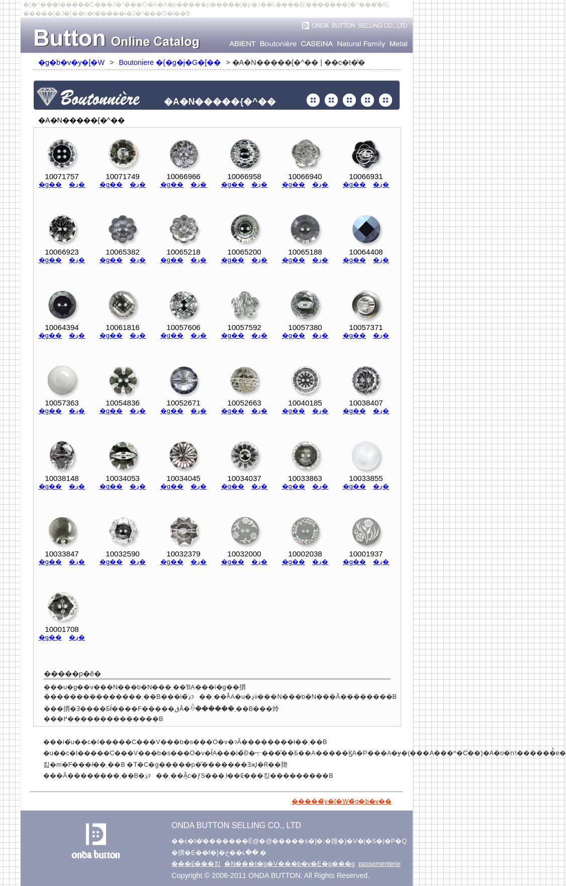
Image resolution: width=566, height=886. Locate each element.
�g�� (50, 184)
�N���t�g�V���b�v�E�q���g (289, 863)
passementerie (379, 863)
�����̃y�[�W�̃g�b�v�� (342, 801)
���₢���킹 (196, 863)
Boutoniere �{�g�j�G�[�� (170, 62)
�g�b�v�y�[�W (71, 62)
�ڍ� (77, 184)
